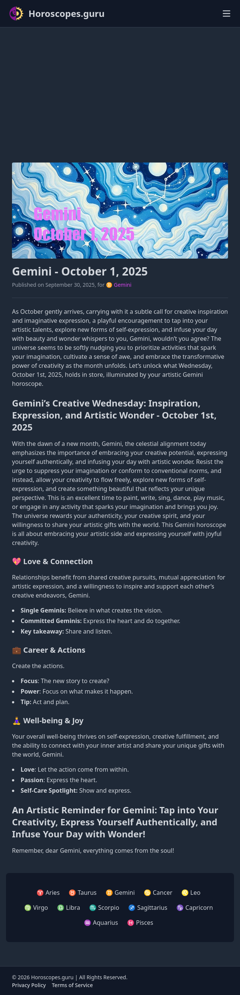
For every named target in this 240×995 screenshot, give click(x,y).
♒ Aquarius (101, 922)
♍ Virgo (36, 907)
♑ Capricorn (194, 907)
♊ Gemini (118, 284)
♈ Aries (48, 892)
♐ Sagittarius (147, 907)
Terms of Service (72, 985)
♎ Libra (68, 907)
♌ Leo (190, 892)
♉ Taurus (83, 892)
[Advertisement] (120, 85)
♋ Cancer (158, 892)
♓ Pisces (140, 922)
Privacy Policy (29, 985)
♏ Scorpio (104, 907)
